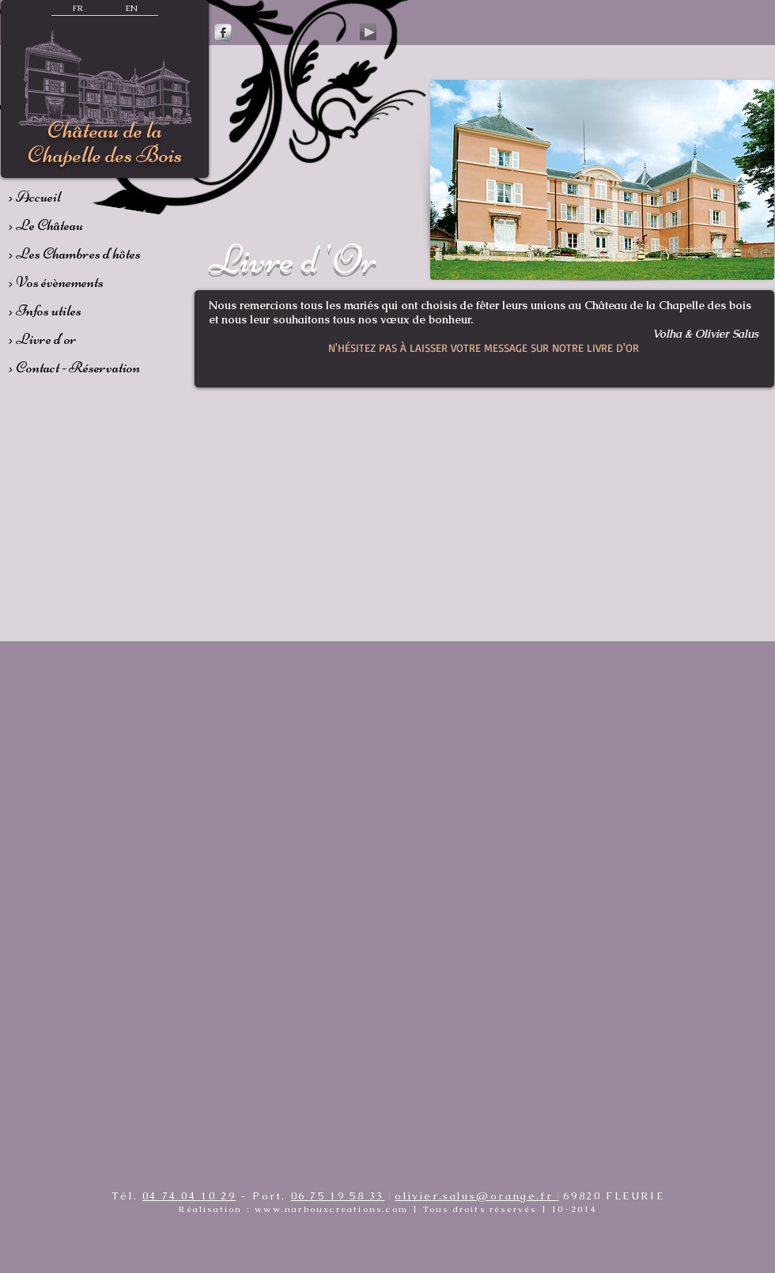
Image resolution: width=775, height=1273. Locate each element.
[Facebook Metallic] (223, 32)
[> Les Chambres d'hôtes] (92, 254)
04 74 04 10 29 (189, 1196)
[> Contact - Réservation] (96, 367)
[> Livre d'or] (81, 339)
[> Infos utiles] (81, 311)
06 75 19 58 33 (337, 1196)
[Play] (368, 32)
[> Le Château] (81, 225)
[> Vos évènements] (81, 282)
